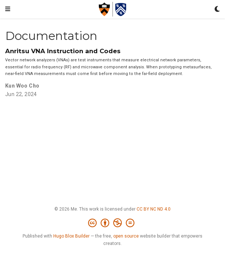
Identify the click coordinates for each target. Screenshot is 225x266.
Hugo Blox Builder (71, 236)
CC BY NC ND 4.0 (154, 209)
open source (126, 236)
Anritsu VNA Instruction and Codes (63, 51)
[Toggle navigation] (7, 9)
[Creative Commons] (112, 223)
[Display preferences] (217, 9)
